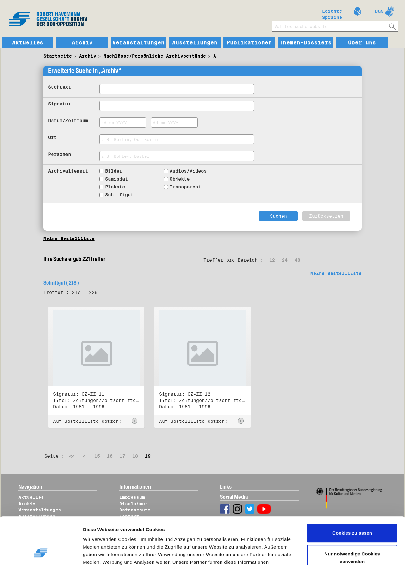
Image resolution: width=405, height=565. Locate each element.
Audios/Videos (188, 171)
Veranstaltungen (138, 43)
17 (122, 456)
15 (97, 456)
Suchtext (59, 87)
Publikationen (249, 43)
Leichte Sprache (332, 13)
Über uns (362, 43)
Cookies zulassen (352, 490)
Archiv (82, 43)
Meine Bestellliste (69, 238)
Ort (52, 137)
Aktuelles (27, 43)
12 (272, 260)
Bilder (113, 171)
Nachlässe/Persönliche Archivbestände (154, 56)
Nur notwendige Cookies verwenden (352, 515)
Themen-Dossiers (305, 43)
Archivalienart (68, 171)
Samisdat (116, 178)
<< (72, 456)
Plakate (115, 186)
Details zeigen (105, 552)
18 (135, 456)
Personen (59, 154)
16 (110, 456)
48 (297, 260)
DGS (379, 11)
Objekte (180, 178)
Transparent (185, 186)
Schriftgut (119, 194)
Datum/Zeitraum (68, 120)
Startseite (57, 56)
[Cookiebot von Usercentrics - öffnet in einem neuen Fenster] (41, 552)
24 (285, 260)
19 (148, 456)
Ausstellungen (194, 43)
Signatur (59, 103)
